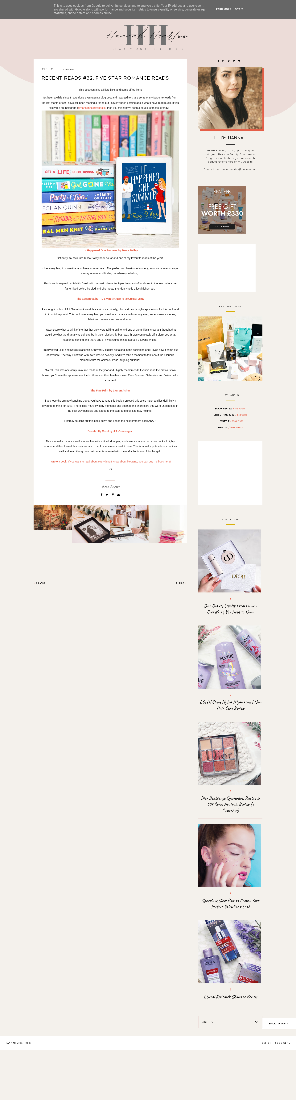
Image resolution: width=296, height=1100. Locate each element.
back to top (279, 1023)
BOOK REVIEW (65, 69)
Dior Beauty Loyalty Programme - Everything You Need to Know (230, 609)
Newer (40, 582)
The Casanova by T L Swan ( (110, 298)
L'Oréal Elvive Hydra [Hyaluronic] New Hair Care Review (230, 705)
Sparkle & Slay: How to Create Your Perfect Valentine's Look (230, 903)
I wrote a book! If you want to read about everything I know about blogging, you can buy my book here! (110, 461)
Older (181, 582)
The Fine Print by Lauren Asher (110, 390)
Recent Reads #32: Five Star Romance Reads (105, 78)
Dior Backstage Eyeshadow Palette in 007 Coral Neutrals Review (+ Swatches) (230, 804)
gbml (286, 1043)
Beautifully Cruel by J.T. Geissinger (110, 431)
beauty (230, 427)
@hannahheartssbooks (91, 107)
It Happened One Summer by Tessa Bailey (112, 250)
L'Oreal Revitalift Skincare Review (230, 997)
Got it (239, 9)
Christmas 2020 (230, 414)
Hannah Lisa (14, 1043)
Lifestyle (230, 421)
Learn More (223, 9)
